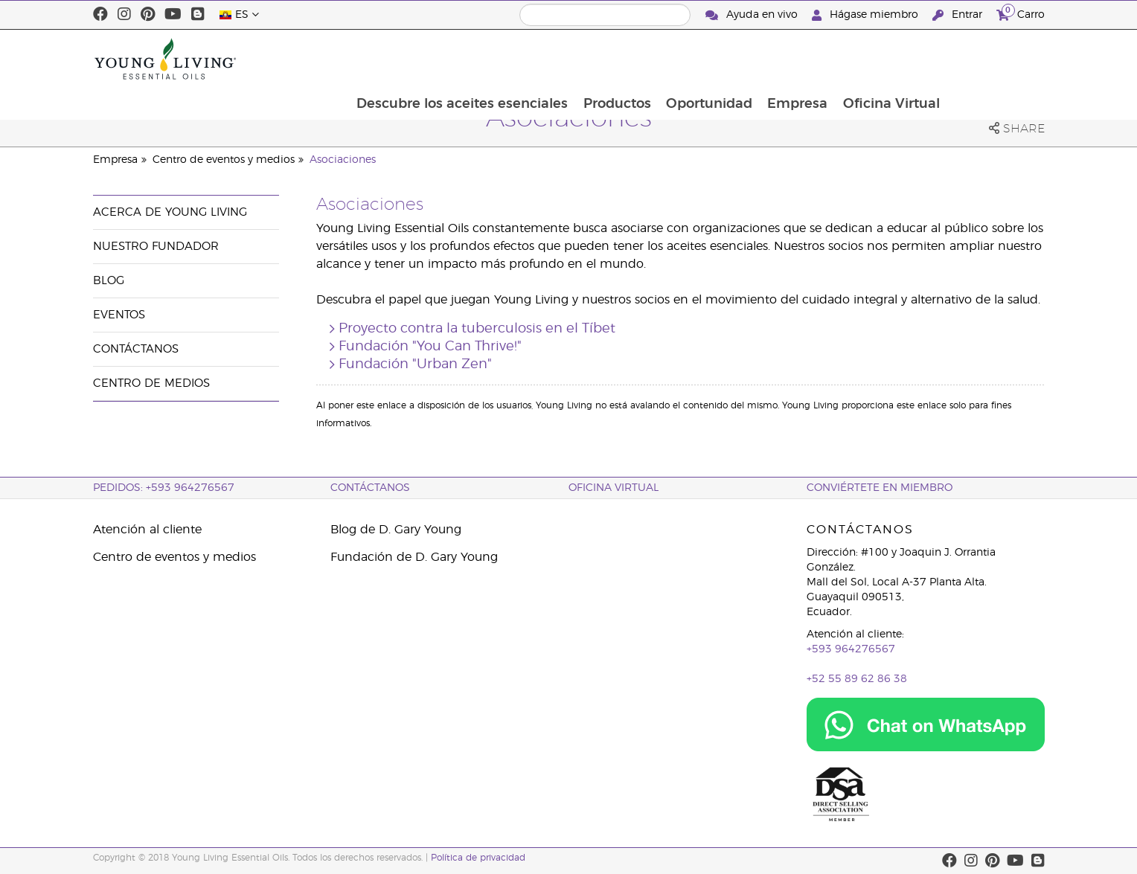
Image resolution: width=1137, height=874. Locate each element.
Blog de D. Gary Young (395, 530)
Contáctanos (136, 349)
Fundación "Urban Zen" (415, 364)
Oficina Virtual (988, 58)
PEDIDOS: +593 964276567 (163, 488)
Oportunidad (803, 58)
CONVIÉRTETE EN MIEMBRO (879, 488)
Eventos (119, 315)
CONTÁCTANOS (370, 488)
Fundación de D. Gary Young (414, 557)
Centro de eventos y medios (224, 160)
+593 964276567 (851, 649)
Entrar (958, 15)
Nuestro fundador (156, 246)
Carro (1020, 13)
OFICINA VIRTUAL (613, 488)
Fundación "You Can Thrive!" (430, 346)
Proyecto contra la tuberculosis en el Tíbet (477, 328)
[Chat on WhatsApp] (926, 724)
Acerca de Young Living (170, 212)
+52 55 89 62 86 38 (857, 679)
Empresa (893, 58)
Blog (108, 280)
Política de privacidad (478, 857)
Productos (710, 58)
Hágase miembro (866, 15)
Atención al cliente (147, 530)
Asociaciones (343, 160)
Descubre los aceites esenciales (554, 58)
